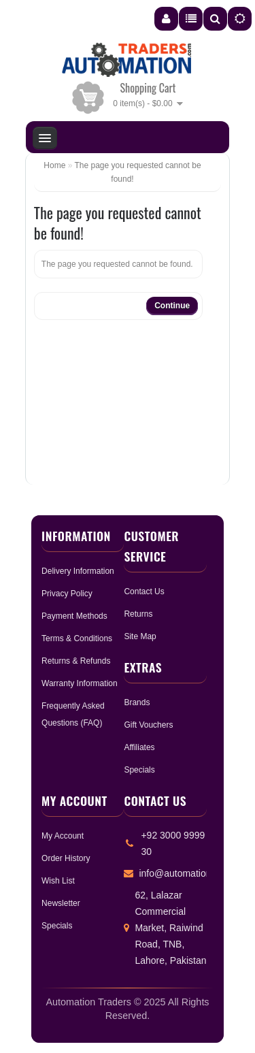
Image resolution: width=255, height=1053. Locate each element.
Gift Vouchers (148, 725)
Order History (65, 858)
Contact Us (144, 591)
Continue (172, 305)
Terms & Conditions (76, 638)
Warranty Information (79, 683)
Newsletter (60, 903)
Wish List (58, 881)
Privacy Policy (66, 593)
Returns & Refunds (75, 661)
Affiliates (139, 747)
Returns (138, 614)
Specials (139, 770)
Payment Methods (74, 616)
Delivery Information (77, 571)
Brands (137, 702)
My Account (62, 836)
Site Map (140, 636)
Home (54, 165)
